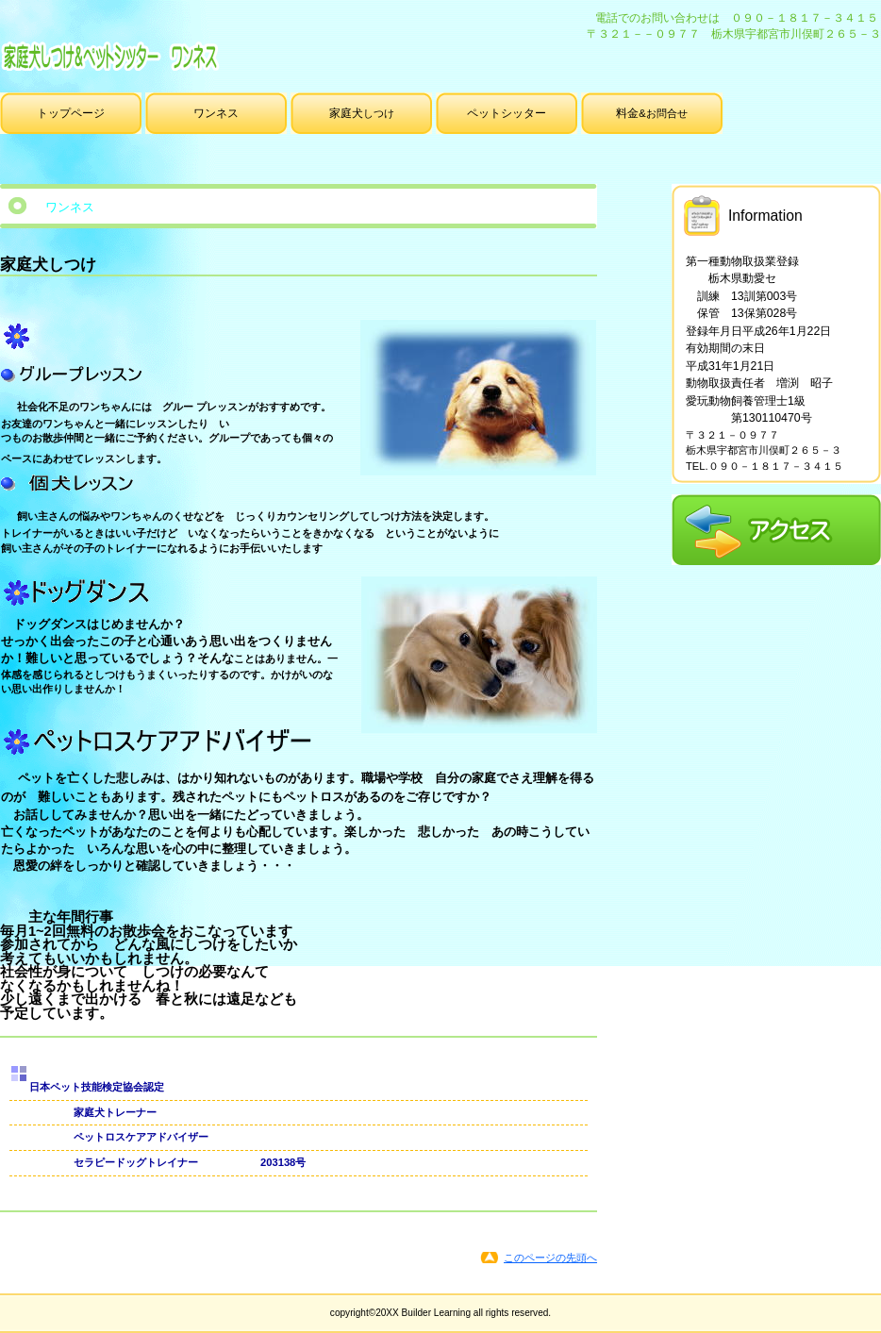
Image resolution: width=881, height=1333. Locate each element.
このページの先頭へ (550, 1257)
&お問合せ (651, 113)
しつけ (361, 113)
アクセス (776, 529)
